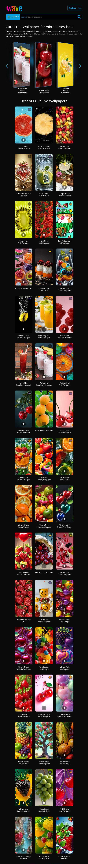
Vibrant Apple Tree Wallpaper (44, 763)
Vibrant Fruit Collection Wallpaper (44, 526)
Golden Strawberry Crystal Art (23, 195)
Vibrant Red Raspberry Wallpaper (64, 337)
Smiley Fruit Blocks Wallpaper (44, 621)
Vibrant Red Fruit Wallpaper (44, 242)
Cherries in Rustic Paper (44, 572)
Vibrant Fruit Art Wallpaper (65, 668)
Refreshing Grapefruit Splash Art (23, 147)
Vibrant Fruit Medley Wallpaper (64, 147)
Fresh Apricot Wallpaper (44, 430)
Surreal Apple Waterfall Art (44, 195)
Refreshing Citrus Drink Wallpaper (44, 337)
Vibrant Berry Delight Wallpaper (23, 715)
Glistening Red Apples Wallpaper (23, 431)
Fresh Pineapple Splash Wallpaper (44, 147)
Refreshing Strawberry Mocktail (23, 384)
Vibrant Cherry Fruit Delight (64, 621)
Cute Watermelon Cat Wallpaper (64, 242)
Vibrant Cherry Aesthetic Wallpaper (23, 668)
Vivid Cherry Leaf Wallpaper (64, 810)
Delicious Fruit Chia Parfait (44, 289)
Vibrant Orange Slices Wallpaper (23, 526)
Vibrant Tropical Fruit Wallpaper (23, 763)
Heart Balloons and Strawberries (23, 573)
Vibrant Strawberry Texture (23, 621)
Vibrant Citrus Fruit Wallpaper (64, 384)
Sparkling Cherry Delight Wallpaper (44, 715)
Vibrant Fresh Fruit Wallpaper (64, 763)
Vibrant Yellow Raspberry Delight (44, 857)
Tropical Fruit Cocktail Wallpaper (64, 195)
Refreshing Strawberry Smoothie (44, 384)
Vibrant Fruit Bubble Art (23, 288)
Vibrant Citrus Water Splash (64, 479)
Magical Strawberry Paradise (23, 857)
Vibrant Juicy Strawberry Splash (23, 810)
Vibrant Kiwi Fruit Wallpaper (23, 242)
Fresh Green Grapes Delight (44, 810)
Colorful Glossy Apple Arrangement (64, 715)
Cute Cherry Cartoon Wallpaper (65, 431)
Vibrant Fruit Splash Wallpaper (64, 289)
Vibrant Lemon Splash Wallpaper (23, 337)
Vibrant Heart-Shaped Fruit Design (64, 526)
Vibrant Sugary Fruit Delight (44, 668)
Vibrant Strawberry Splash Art (64, 857)
